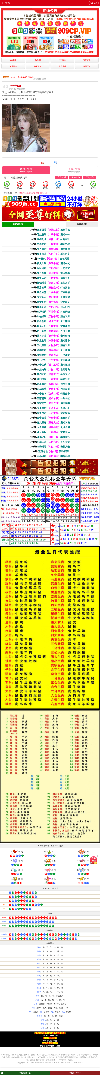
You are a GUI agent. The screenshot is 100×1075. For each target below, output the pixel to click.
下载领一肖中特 (75, 1073)
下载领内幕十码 (15, 1073)
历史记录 (93, 3)
